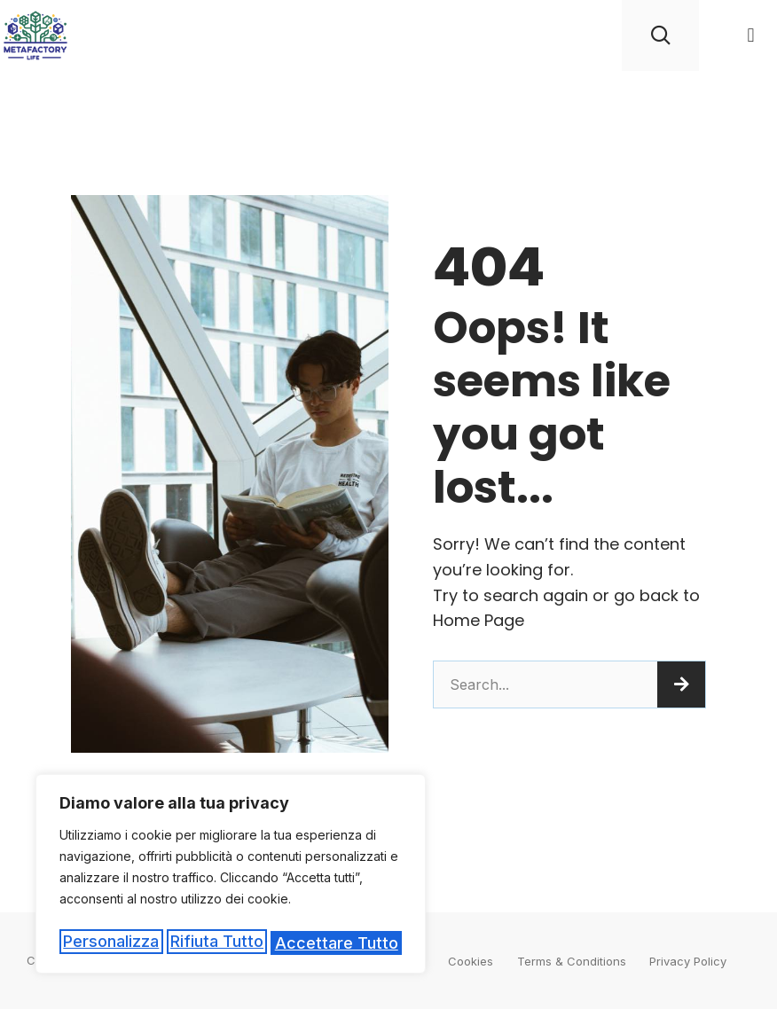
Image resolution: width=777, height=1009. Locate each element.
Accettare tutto (337, 943)
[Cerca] (681, 684)
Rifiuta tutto (216, 943)
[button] (750, 36)
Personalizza (110, 943)
